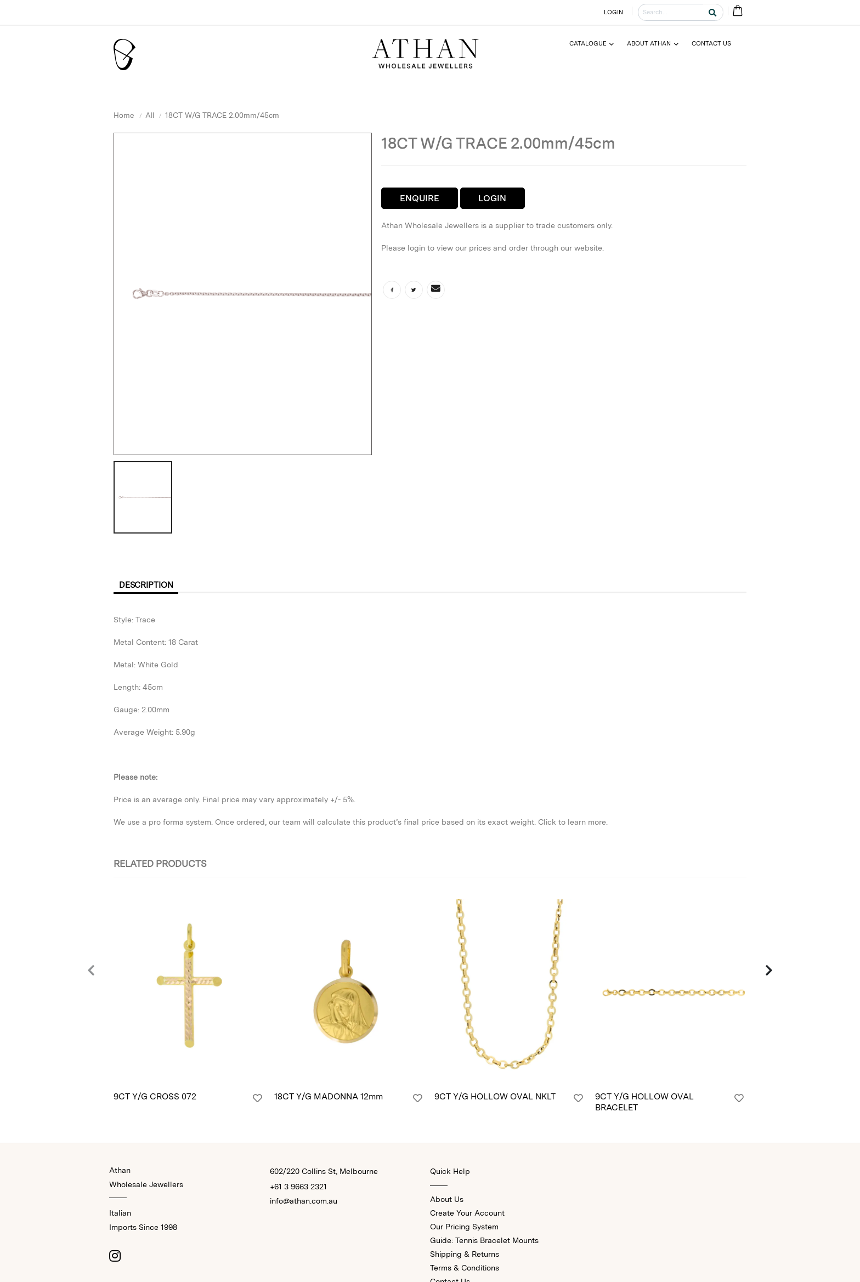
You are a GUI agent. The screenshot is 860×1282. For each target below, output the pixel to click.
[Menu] (596, 43)
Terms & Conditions (464, 1269)
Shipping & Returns (464, 1255)
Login (492, 198)
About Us (446, 1200)
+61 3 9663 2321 (298, 1188)
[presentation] (91, 973)
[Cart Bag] (737, 11)
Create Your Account (467, 1214)
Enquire (419, 198)
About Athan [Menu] (649, 43)
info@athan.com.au (303, 1202)
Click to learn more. (573, 823)
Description (149, 586)
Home (124, 115)
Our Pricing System (464, 1228)
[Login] (257, 1101)
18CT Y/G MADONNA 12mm (328, 1099)
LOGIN (614, 12)
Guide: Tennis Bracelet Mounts (484, 1242)
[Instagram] (114, 1257)
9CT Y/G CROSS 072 (155, 1099)
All (149, 115)
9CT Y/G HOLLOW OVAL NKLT (495, 1099)
